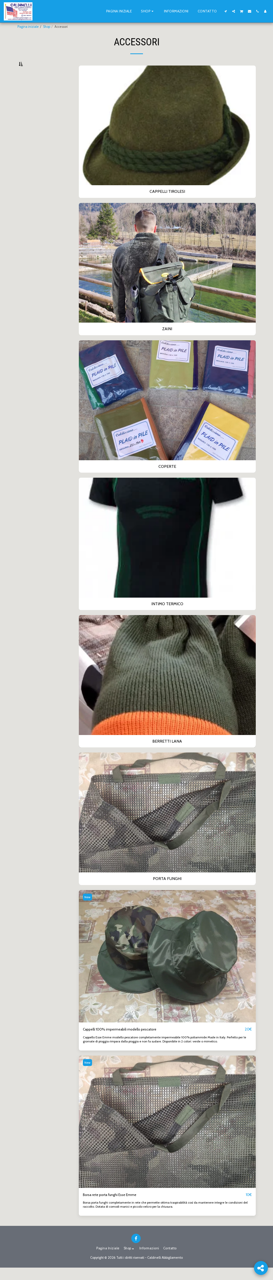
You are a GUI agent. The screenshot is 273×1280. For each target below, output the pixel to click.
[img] (167, 968)
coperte (28, 99)
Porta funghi (31, 117)
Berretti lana (32, 111)
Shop (46, 27)
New (88, 909)
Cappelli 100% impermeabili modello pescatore (124, 1041)
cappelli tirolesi (33, 88)
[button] (225, 11)
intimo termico (36, 105)
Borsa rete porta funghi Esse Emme (113, 1207)
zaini (26, 93)
